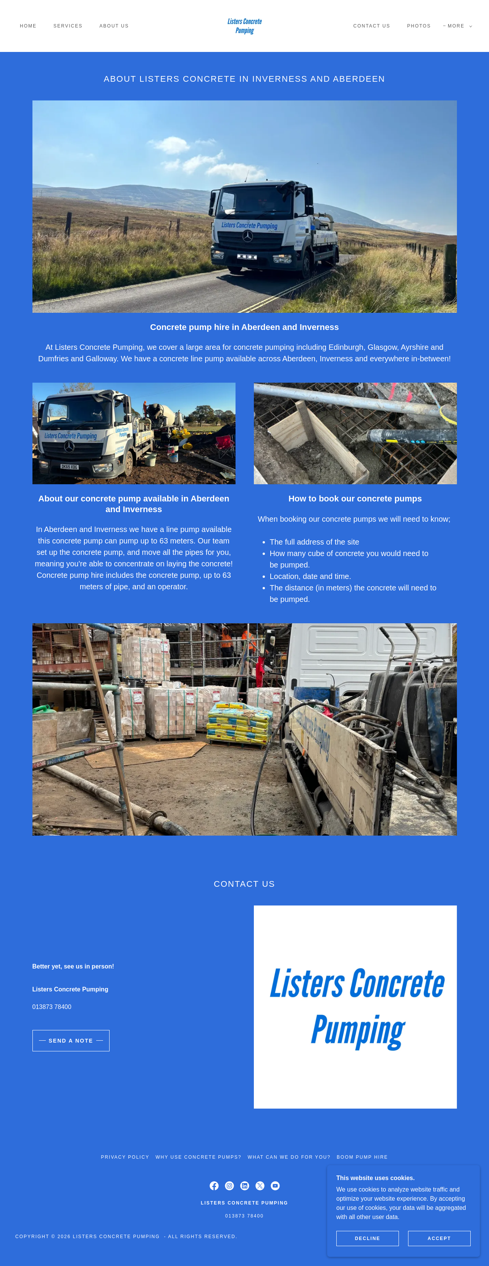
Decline (368, 1238)
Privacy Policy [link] (125, 1157)
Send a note (71, 1041)
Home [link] (28, 26)
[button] (458, 26)
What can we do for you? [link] (289, 1157)
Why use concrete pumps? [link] (198, 1157)
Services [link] (68, 26)
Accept (439, 1238)
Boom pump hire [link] (362, 1157)
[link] (244, 25)
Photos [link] (419, 26)
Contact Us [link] (372, 26)
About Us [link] (114, 26)
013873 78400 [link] (51, 1007)
